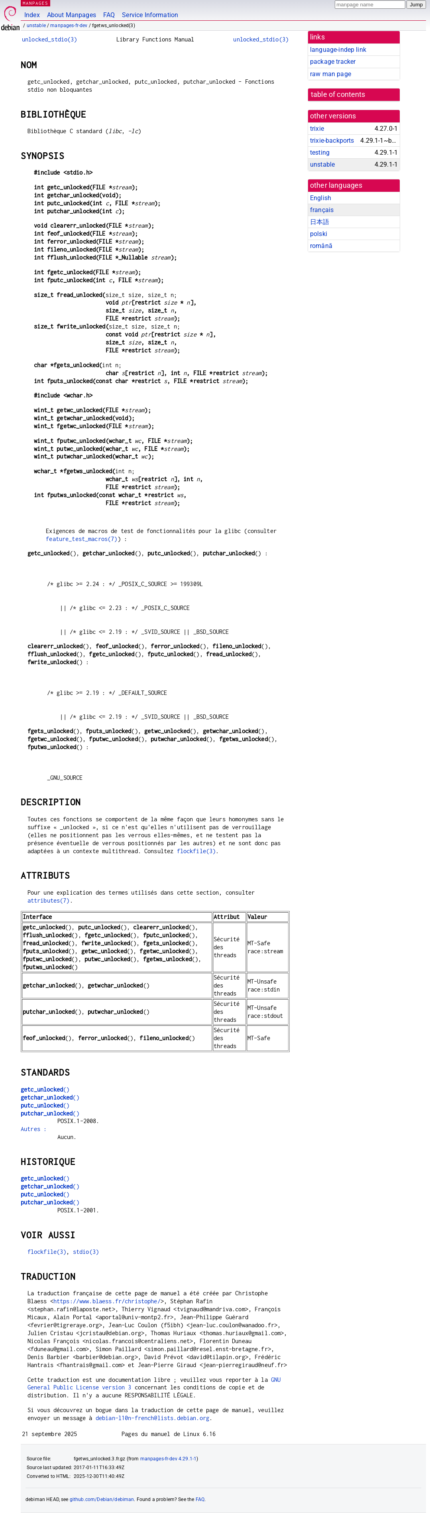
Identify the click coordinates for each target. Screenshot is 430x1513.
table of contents (338, 94)
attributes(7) (48, 900)
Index (32, 15)
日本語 (319, 222)
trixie (317, 128)
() (45, 1089)
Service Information (150, 15)
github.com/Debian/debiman (102, 1499)
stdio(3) (86, 1251)
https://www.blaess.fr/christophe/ (107, 1301)
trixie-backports (332, 140)
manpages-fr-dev (68, 25)
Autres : (34, 1128)
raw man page (330, 74)
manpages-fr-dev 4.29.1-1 (168, 1459)
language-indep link (338, 49)
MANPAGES (35, 3)
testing (320, 152)
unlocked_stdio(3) (49, 39)
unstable (36, 25)
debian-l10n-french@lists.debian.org (152, 1418)
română (321, 246)
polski (318, 234)
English (320, 198)
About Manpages (71, 15)
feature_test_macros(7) (81, 538)
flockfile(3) (196, 851)
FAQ (109, 15)
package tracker (332, 61)
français (322, 210)
